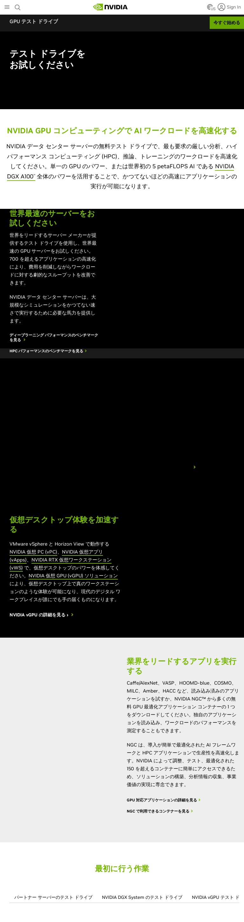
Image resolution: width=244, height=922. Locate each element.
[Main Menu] (7, 7)
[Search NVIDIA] (18, 6)
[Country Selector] (210, 9)
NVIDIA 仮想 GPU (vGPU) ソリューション (73, 576)
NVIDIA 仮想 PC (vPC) (33, 552)
